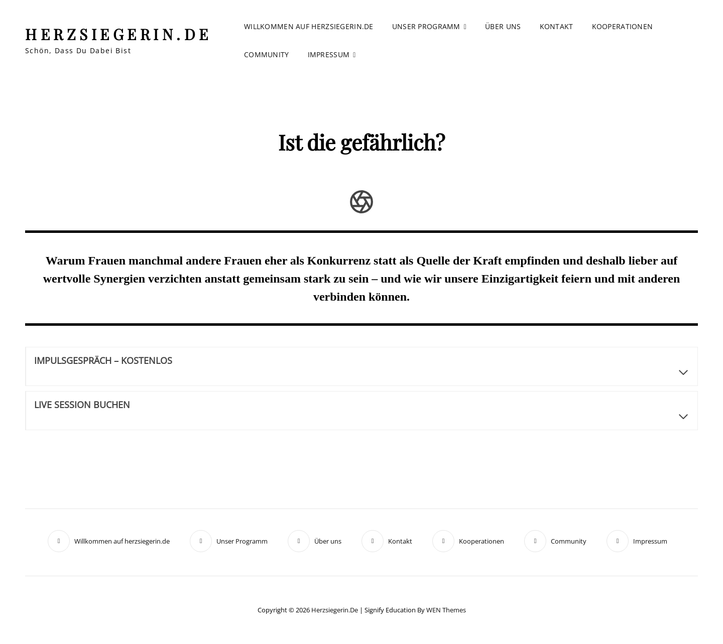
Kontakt (556, 26)
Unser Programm (426, 26)
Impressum (329, 54)
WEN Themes (446, 609)
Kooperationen (622, 26)
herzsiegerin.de (118, 34)
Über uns (503, 26)
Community (266, 54)
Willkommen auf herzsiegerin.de (309, 26)
